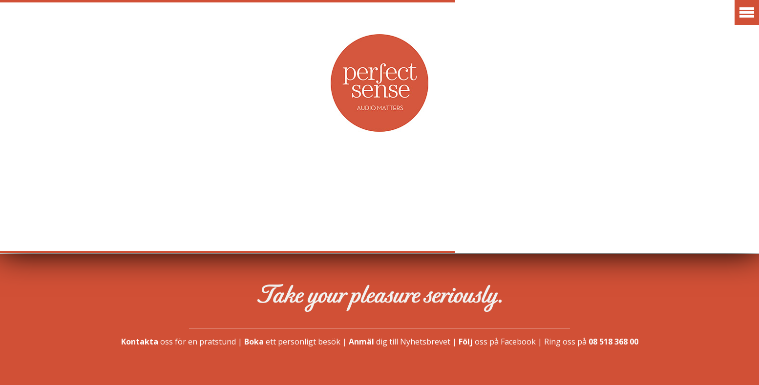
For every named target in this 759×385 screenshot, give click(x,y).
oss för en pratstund (178, 341)
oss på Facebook (497, 341)
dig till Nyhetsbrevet (399, 341)
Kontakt (661, 172)
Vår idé (421, 172)
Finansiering (580, 172)
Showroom (493, 172)
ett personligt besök (292, 341)
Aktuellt (99, 172)
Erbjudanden (272, 172)
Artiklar (354, 172)
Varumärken (180, 172)
